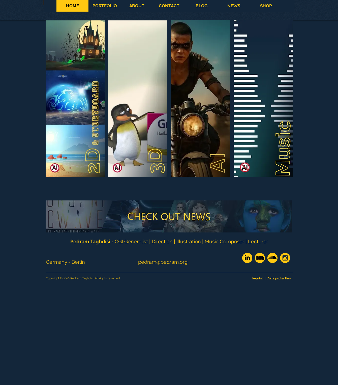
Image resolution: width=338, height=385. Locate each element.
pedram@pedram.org (163, 262)
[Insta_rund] (285, 258)
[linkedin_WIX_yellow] (247, 258)
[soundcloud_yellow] (272, 258)
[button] (104, 6)
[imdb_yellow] (260, 258)
